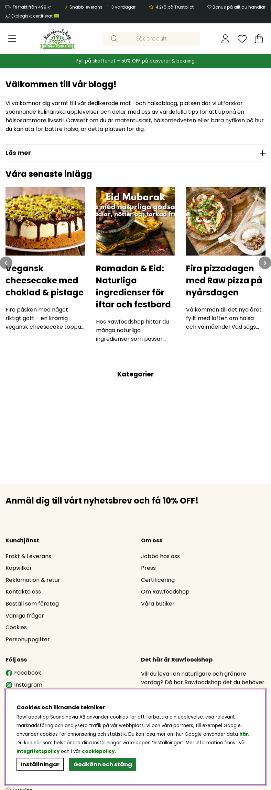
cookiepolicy (98, 751)
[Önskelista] (242, 39)
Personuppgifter (28, 639)
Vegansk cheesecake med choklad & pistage (45, 280)
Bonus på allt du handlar (239, 7)
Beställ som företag (32, 604)
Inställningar (40, 764)
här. (244, 734)
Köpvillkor (19, 568)
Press (148, 568)
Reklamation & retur (33, 580)
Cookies (16, 627)
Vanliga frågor (25, 616)
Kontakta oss (23, 592)
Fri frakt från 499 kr (32, 7)
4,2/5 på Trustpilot (175, 7)
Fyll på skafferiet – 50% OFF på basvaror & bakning (135, 61)
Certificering (158, 580)
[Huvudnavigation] (12, 39)
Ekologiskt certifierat (35, 16)
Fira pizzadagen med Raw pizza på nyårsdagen (224, 280)
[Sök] (151, 39)
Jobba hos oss (160, 556)
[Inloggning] (225, 39)
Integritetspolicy (38, 751)
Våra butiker (158, 604)
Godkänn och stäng (103, 764)
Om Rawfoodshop (165, 592)
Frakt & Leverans (28, 556)
